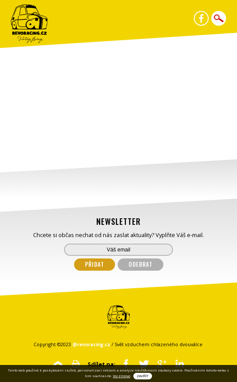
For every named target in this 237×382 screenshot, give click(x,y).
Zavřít (143, 376)
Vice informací (121, 376)
